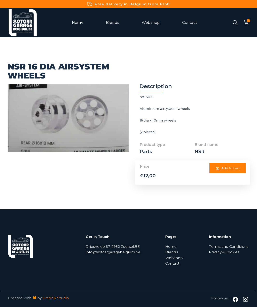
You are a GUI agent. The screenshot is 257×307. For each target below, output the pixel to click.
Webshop (151, 22)
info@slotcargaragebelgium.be (113, 252)
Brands (112, 22)
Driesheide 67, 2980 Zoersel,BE (112, 246)
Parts (146, 151)
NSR (200, 151)
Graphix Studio (56, 298)
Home (77, 22)
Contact (189, 22)
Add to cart (227, 174)
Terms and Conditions (229, 246)
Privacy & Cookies (224, 252)
